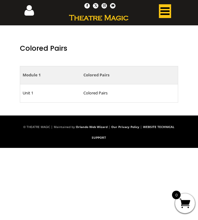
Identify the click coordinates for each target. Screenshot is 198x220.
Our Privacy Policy (125, 127)
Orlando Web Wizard (92, 127)
